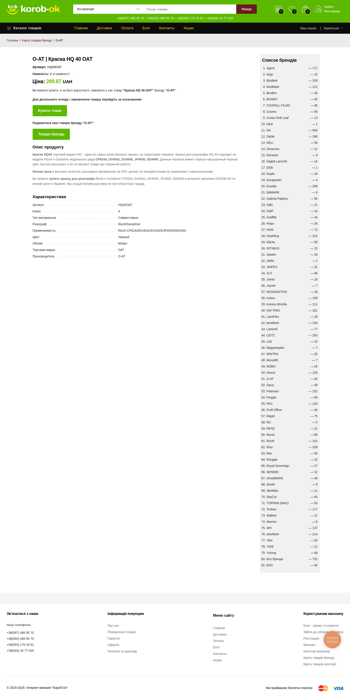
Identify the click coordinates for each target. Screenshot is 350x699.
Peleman (273, 391)
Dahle (271, 136)
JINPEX (272, 267)
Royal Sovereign (278, 466)
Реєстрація (332, 11)
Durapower (274, 180)
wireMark (273, 534)
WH (269, 528)
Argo (270, 74)
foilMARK (273, 192)
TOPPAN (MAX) (278, 503)
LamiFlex (273, 316)
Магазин (309, 645)
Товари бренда (51, 134)
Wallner (272, 515)
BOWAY (272, 99)
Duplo (271, 174)
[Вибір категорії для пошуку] (100, 9)
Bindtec (272, 93)
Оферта (113, 645)
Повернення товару (122, 632)
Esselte (272, 186)
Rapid (271, 416)
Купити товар (50, 111)
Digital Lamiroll (277, 161)
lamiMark (273, 323)
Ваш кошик (309, 28)
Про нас (113, 625)
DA (269, 130)
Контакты (167, 28)
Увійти (329, 6)
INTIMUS (273, 248)
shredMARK (275, 478)
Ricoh (271, 441)
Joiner (271, 279)
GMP (270, 211)
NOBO (271, 366)
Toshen (272, 509)
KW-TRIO (273, 310)
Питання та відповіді (122, 651)
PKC (270, 403)
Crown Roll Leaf (278, 118)
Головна (12, 40)
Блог (146, 28)
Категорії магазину (316, 651)
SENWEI (273, 472)
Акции (189, 28)
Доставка (104, 28)
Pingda (271, 397)
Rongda (272, 459)
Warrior (272, 521)
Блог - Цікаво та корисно (321, 625)
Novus (271, 372)
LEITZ (271, 335)
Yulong (271, 553)
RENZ (271, 428)
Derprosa (273, 149)
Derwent (272, 155)
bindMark (273, 87)
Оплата (127, 28)
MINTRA (273, 354)
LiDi (269, 341)
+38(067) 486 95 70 (130, 18)
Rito (269, 453)
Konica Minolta (277, 304)
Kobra (271, 298)
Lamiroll (272, 329)
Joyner (271, 285)
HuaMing (273, 236)
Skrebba (272, 490)
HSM (270, 229)
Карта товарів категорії (319, 664)
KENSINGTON (277, 292)
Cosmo (271, 111)
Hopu (270, 223)
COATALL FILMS (278, 105)
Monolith (272, 360)
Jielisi (270, 261)
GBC (270, 205)
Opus (270, 385)
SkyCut (272, 497)
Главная (81, 28)
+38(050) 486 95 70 (160, 18)
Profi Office (274, 410)
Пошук (247, 9)
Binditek (272, 80)
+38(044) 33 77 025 (219, 18)
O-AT (270, 379)
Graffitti (272, 217)
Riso (270, 447)
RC (269, 422)
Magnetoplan (276, 348)
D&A (270, 124)
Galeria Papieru (277, 198)
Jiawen (271, 254)
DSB (270, 167)
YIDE (270, 546)
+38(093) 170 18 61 (190, 18)
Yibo (270, 540)
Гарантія (114, 638)
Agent (271, 68)
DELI (270, 142)
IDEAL (271, 242)
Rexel (271, 434)
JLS (269, 273)
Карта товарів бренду (37, 40)
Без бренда (275, 559)
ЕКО (270, 565)
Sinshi (271, 484)
